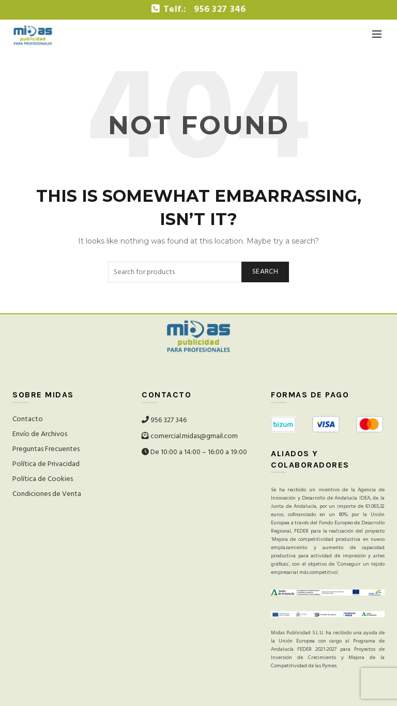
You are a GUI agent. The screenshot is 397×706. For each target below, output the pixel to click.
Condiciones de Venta (46, 494)
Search (265, 272)
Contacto (27, 419)
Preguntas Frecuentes (46, 449)
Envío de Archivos (39, 434)
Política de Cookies (42, 479)
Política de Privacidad (46, 464)
